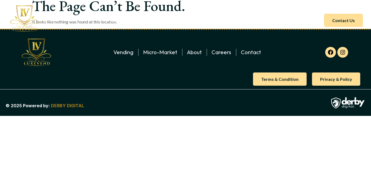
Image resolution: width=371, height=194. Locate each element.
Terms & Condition (280, 79)
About (136, 20)
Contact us (343, 20)
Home (114, 20)
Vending (198, 20)
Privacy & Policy (336, 79)
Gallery (224, 20)
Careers (248, 20)
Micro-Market (167, 20)
